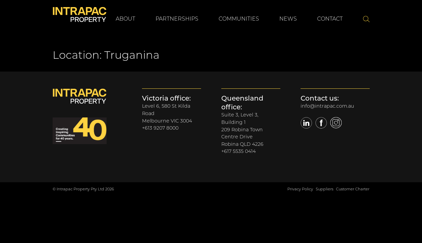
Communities (239, 19)
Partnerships (177, 19)
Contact (330, 19)
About (125, 19)
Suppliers (324, 189)
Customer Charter (352, 189)
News (288, 19)
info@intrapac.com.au (327, 106)
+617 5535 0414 (238, 151)
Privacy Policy (300, 189)
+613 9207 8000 (160, 128)
